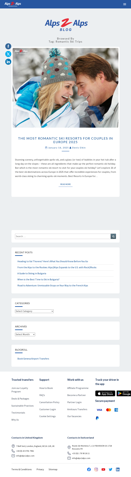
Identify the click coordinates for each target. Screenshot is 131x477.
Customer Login (47, 409)
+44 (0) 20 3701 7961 (22, 451)
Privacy (40, 469)
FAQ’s (42, 395)
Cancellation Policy (49, 402)
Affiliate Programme (77, 388)
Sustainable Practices (22, 405)
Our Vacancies (74, 416)
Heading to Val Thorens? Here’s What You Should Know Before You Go (52, 261)
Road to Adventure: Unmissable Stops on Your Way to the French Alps (52, 285)
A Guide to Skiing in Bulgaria (31, 273)
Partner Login (74, 402)
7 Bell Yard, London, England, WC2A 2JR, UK (33, 446)
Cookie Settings (47, 416)
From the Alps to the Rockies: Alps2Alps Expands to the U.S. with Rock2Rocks (56, 267)
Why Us (15, 419)
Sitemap (53, 469)
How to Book (46, 388)
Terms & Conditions (21, 469)
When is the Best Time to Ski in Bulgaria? (38, 279)
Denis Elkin (79, 147)
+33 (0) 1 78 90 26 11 (78, 453)
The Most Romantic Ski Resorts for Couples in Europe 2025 (65, 140)
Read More (66, 184)
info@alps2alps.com (22, 456)
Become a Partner (76, 395)
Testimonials (18, 412)
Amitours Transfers (77, 409)
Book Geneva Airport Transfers (33, 358)
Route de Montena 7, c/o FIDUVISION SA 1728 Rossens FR (89, 447)
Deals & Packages (20, 398)
